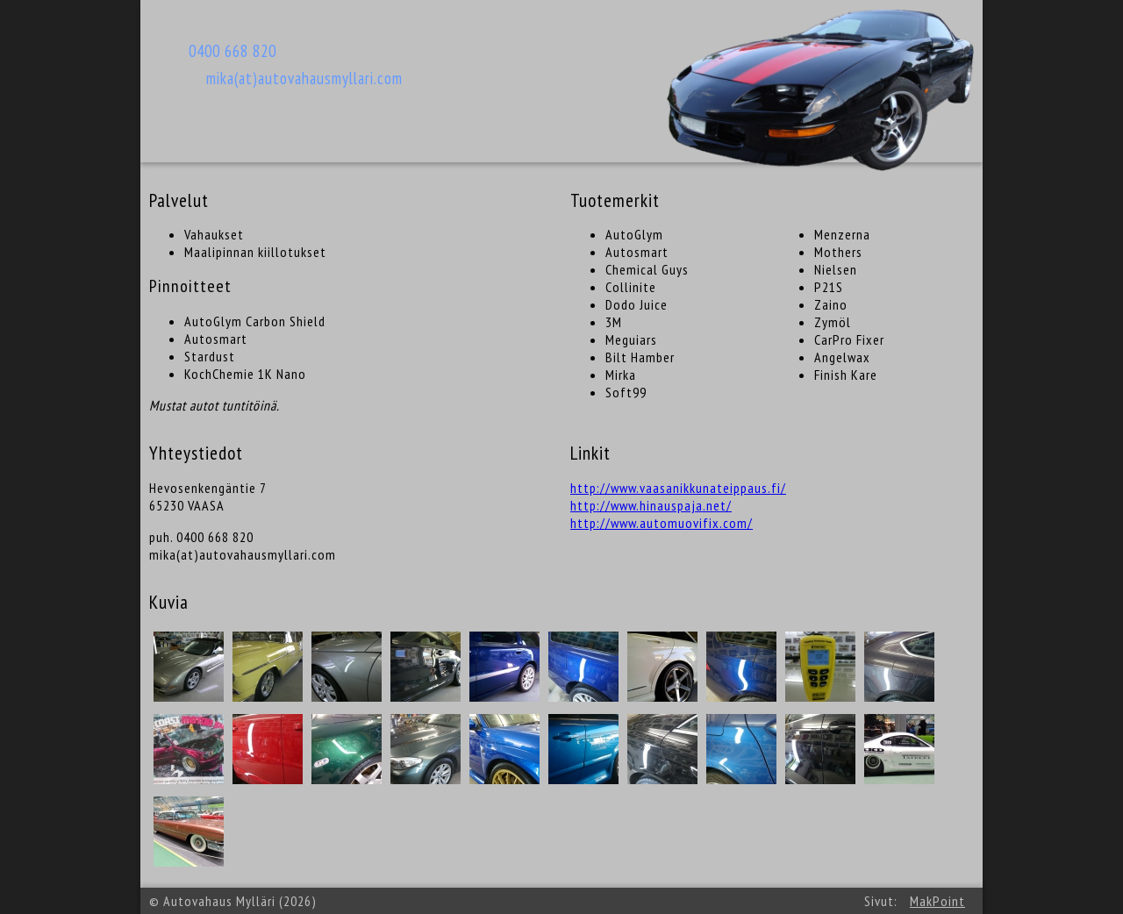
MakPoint (937, 901)
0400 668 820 (232, 50)
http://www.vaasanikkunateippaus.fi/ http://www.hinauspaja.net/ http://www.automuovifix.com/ (678, 505)
